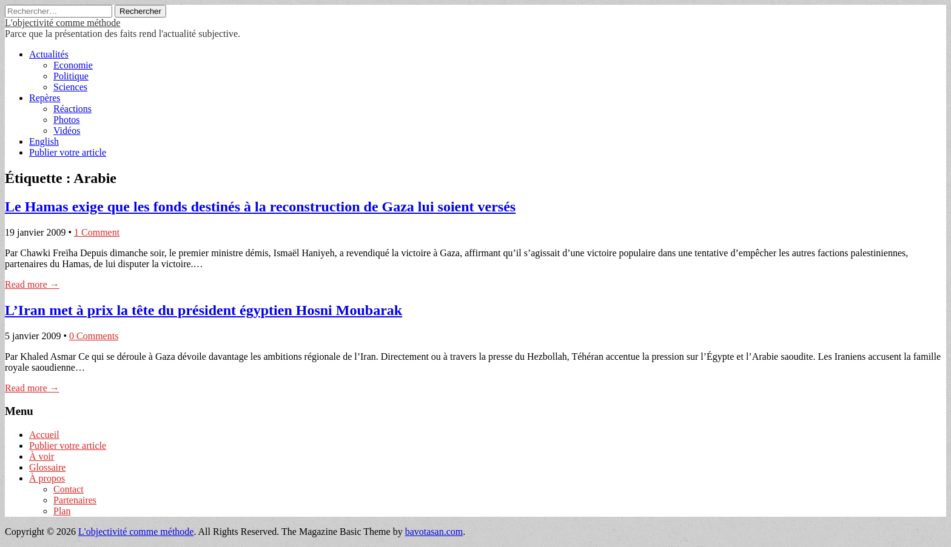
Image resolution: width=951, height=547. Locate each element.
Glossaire (47, 467)
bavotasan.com (434, 531)
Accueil (44, 434)
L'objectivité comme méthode (62, 23)
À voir (41, 456)
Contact (68, 489)
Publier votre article (67, 152)
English (44, 141)
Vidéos (66, 130)
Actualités (49, 54)
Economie (73, 65)
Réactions (72, 109)
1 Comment (96, 232)
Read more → (32, 284)
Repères (45, 98)
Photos (66, 119)
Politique (71, 76)
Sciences (70, 87)
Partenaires (74, 500)
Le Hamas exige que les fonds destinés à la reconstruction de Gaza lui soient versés (260, 206)
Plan (61, 511)
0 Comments (93, 336)
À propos (47, 478)
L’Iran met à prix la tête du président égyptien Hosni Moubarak (203, 310)
